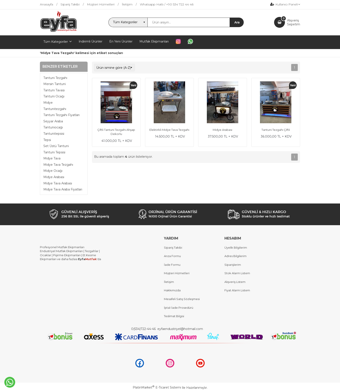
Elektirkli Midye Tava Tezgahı (169, 129)
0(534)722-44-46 (143, 329)
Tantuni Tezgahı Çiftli (276, 129)
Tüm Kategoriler (55, 42)
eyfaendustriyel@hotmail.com (180, 329)
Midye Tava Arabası (57, 183)
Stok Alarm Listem (237, 273)
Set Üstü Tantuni (56, 146)
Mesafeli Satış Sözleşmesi (182, 299)
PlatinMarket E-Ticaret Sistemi (157, 387)
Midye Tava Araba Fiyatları (62, 189)
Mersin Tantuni (54, 84)
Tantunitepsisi (53, 134)
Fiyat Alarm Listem (237, 290)
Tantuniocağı (53, 127)
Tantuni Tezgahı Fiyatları (61, 115)
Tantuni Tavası (54, 90)
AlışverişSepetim (293, 22)
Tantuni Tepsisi (54, 152)
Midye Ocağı (52, 171)
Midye (48, 103)
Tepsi (47, 140)
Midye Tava (51, 158)
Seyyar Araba (53, 121)
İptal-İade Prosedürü (178, 307)
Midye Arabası (53, 177)
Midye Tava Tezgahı (58, 165)
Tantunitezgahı (54, 109)
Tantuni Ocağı (53, 96)
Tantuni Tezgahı (55, 78)
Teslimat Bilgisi (174, 316)
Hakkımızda (172, 290)
